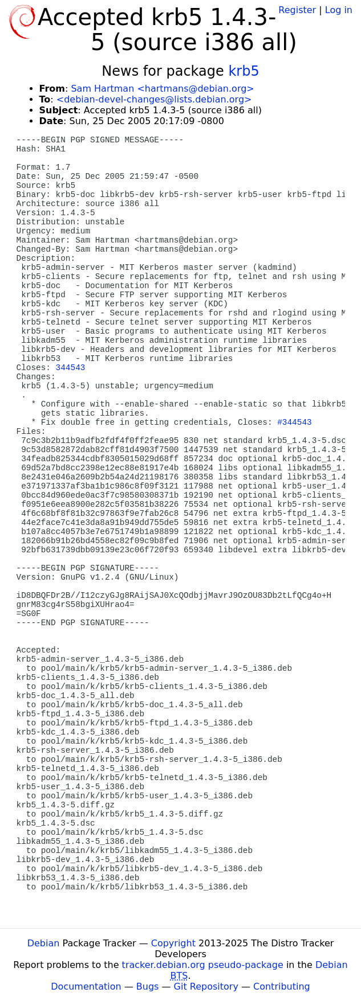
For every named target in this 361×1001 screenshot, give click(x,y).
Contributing (281, 986)
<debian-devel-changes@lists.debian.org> (154, 99)
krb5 (243, 71)
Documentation (86, 986)
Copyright (173, 943)
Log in (338, 10)
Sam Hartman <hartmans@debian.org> (162, 88)
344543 (71, 367)
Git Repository (206, 986)
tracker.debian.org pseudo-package (202, 964)
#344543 (294, 422)
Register (297, 10)
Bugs (147, 986)
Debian (43, 943)
